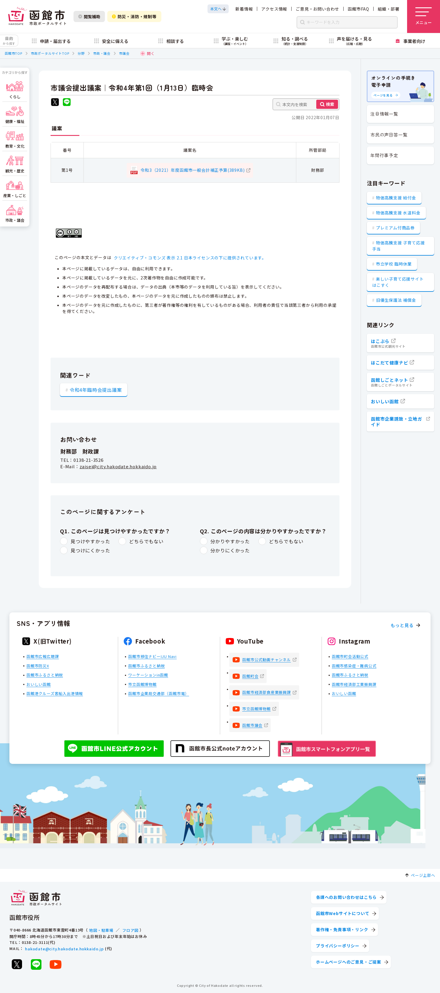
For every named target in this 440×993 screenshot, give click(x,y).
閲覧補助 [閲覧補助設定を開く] (89, 16)
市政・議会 (102, 53)
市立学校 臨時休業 (394, 264)
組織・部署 (388, 9)
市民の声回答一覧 (388, 134)
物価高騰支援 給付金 (396, 198)
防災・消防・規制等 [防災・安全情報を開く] (134, 16)
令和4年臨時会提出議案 (96, 389)
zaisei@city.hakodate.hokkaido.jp (118, 466)
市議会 (124, 53)
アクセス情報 (274, 9)
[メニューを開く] (423, 16)
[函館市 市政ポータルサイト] (37, 16)
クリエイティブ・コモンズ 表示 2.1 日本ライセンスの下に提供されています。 (190, 258)
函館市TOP (13, 53)
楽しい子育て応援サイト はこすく (398, 282)
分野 (81, 53)
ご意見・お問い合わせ (317, 9)
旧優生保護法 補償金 (396, 300)
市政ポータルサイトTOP (50, 53)
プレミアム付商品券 (395, 228)
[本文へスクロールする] (218, 8)
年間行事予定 (384, 155)
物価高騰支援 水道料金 (398, 213)
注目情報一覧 (384, 114)
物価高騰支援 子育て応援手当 (398, 246)
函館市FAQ (358, 9)
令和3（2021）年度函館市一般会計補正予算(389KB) (192, 170)
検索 (330, 104)
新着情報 (244, 9)
